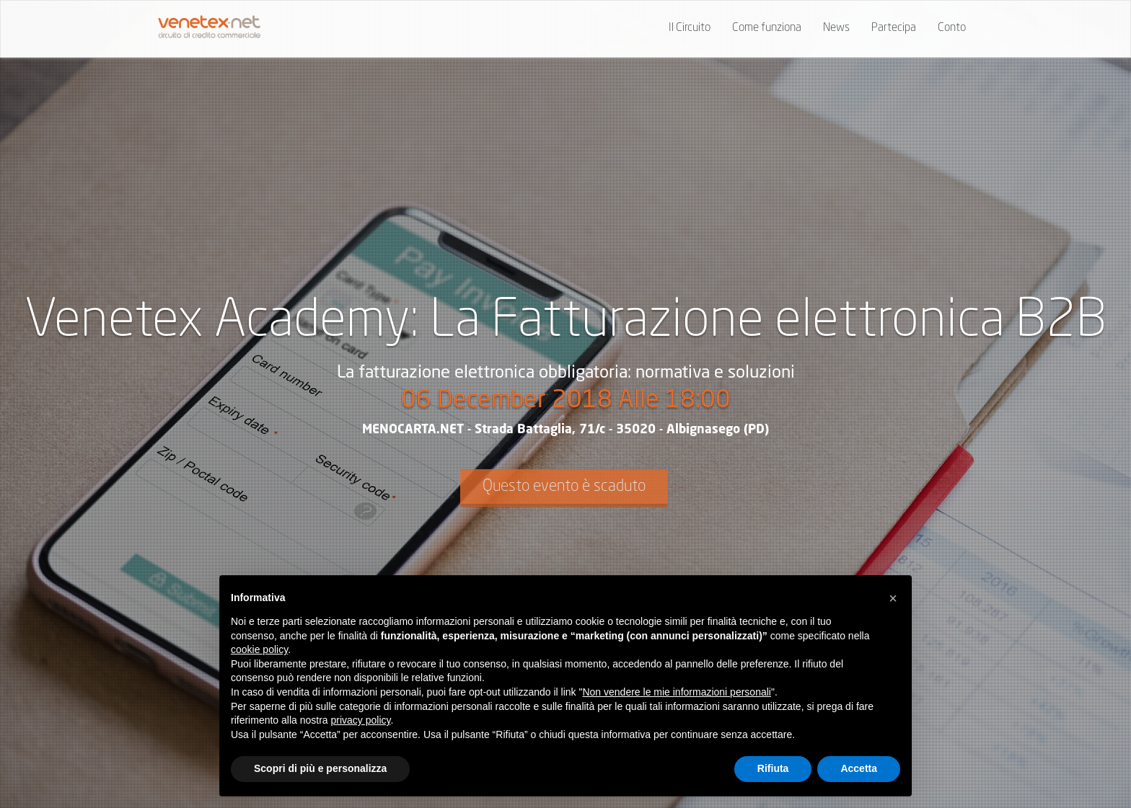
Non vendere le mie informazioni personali (676, 692)
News (836, 28)
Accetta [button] (858, 768)
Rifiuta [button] (773, 768)
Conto (952, 28)
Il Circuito (689, 28)
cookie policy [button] (259, 649)
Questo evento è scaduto (564, 486)
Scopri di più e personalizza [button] (320, 768)
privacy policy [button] (361, 720)
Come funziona (766, 28)
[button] (893, 598)
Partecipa (893, 28)
